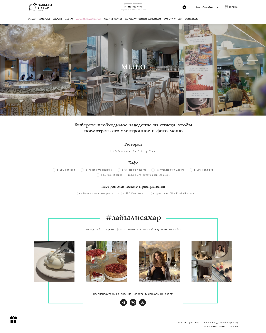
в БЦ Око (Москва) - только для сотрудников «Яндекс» (135, 175)
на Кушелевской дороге (170, 170)
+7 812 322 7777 (133, 7)
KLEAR (234, 327)
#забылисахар (133, 218)
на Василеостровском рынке (96, 193)
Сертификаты (113, 19)
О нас (31, 19)
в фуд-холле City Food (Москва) (173, 193)
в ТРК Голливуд (203, 170)
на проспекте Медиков (98, 170)
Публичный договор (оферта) (220, 322)
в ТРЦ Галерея (66, 170)
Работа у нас (172, 19)
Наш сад (44, 19)
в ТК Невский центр (134, 170)
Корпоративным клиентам (143, 19)
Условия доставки (189, 322)
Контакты (191, 19)
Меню (69, 19)
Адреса (57, 19)
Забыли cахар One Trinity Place (135, 151)
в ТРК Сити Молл (133, 193)
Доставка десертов (88, 19)
